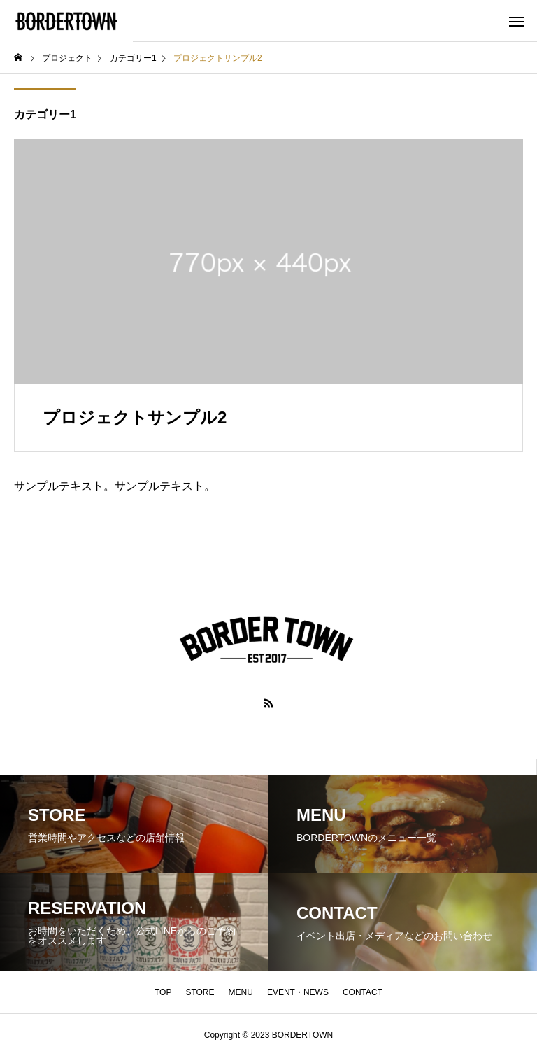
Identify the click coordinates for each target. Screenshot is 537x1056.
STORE (199, 992)
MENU (241, 992)
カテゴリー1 (45, 114)
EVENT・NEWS (298, 992)
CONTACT (362, 992)
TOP (163, 992)
